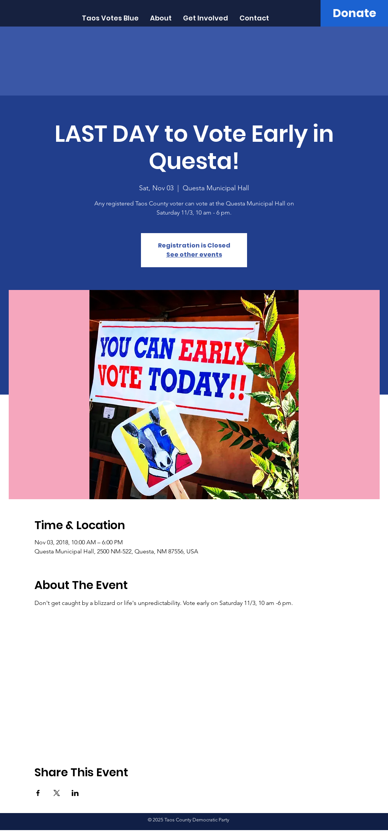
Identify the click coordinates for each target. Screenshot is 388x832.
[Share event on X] (56, 793)
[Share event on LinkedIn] (75, 793)
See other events (194, 254)
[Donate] (354, 13)
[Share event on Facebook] (38, 793)
